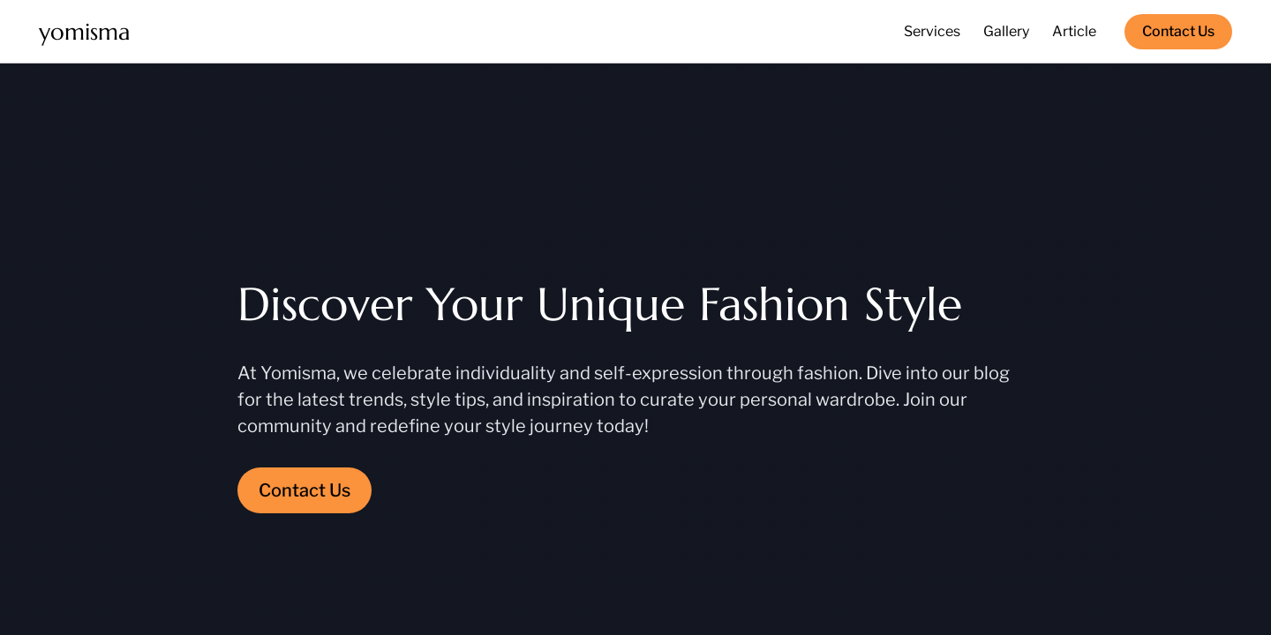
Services (932, 31)
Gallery (1006, 31)
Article (1074, 31)
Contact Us (1178, 31)
